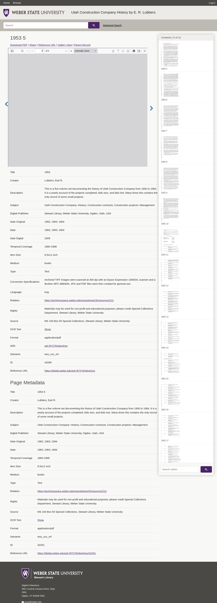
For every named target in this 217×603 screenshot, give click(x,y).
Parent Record (82, 44)
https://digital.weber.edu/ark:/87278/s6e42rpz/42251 (66, 553)
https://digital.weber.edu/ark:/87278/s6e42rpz (70, 370)
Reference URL (47, 44)
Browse (17, 3)
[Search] (45, 25)
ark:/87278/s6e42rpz (56, 345)
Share (32, 44)
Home (6, 3)
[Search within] (179, 469)
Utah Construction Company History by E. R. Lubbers (113, 12)
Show (48, 329)
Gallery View (65, 44)
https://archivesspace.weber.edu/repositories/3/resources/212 (79, 300)
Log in (212, 3)
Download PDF (18, 44)
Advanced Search (112, 25)
